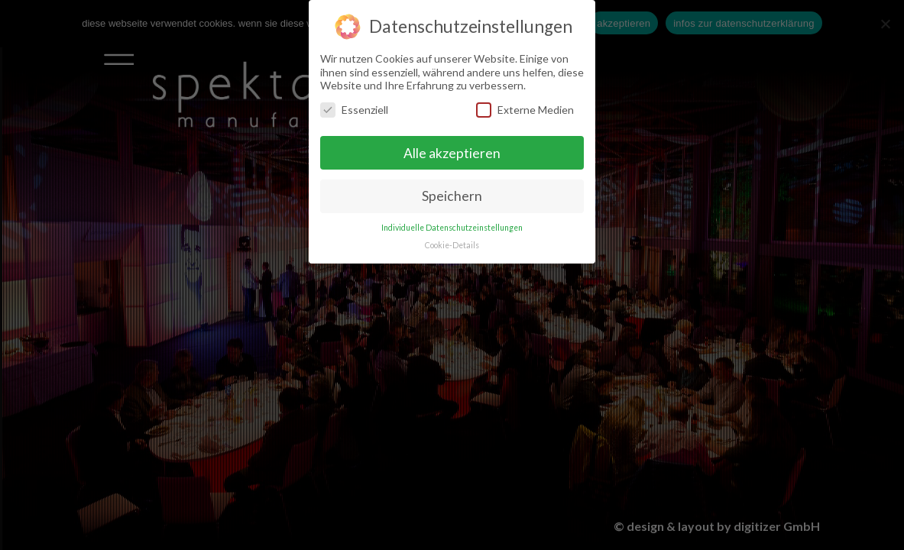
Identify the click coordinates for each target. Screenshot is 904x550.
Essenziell (354, 106)
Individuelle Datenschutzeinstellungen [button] (452, 225)
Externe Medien (525, 106)
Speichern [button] (452, 194)
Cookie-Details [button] (452, 242)
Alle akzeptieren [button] (452, 150)
